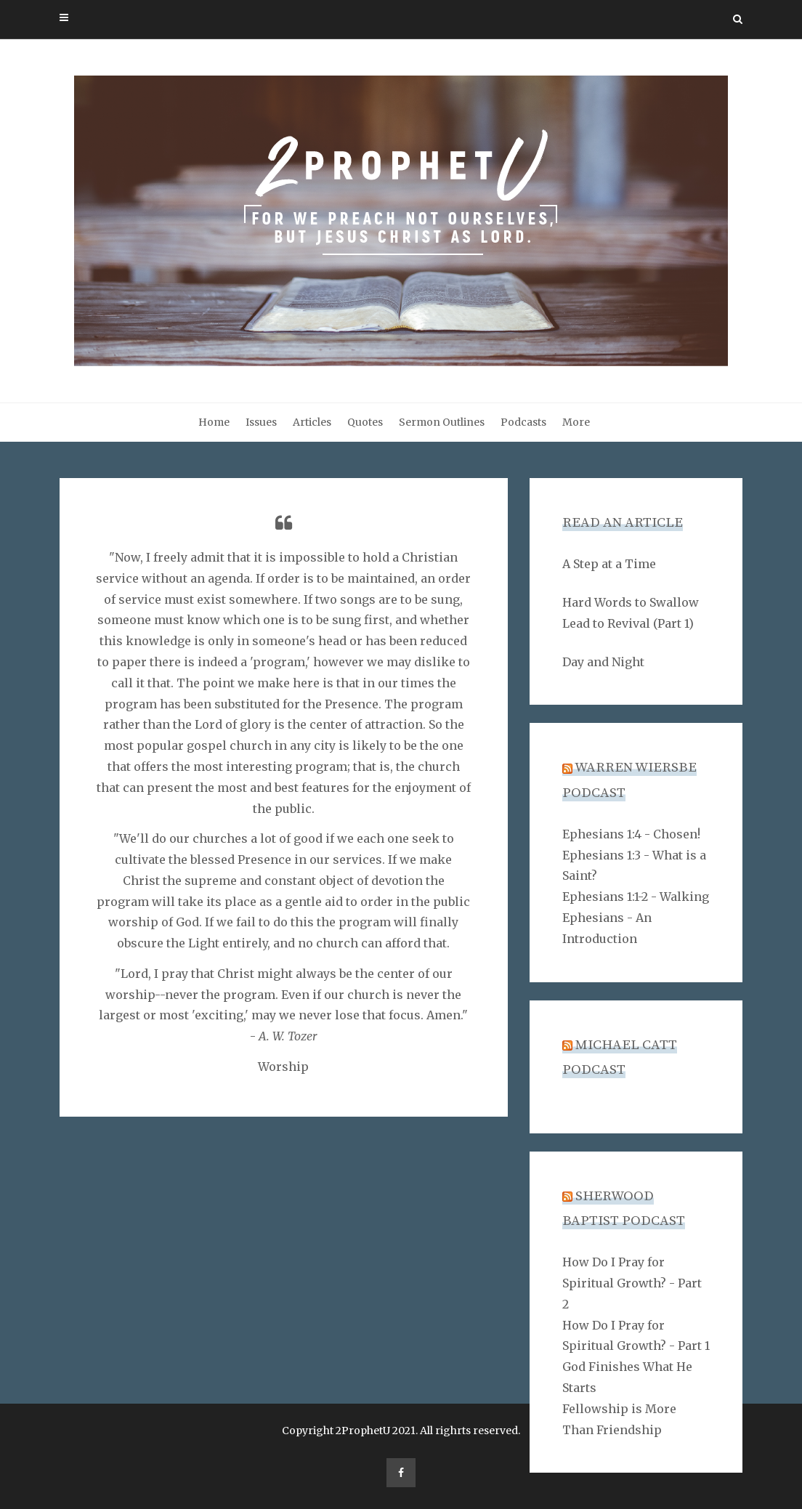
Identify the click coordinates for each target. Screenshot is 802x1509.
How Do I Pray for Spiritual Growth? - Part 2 (632, 1283)
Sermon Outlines (442, 422)
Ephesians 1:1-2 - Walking (635, 896)
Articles (312, 422)
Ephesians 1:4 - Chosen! (631, 834)
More (576, 422)
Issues (261, 422)
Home (214, 422)
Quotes (365, 422)
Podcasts (523, 422)
